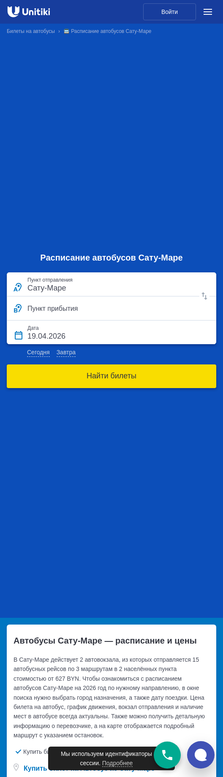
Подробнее (117, 763)
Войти (169, 11)
